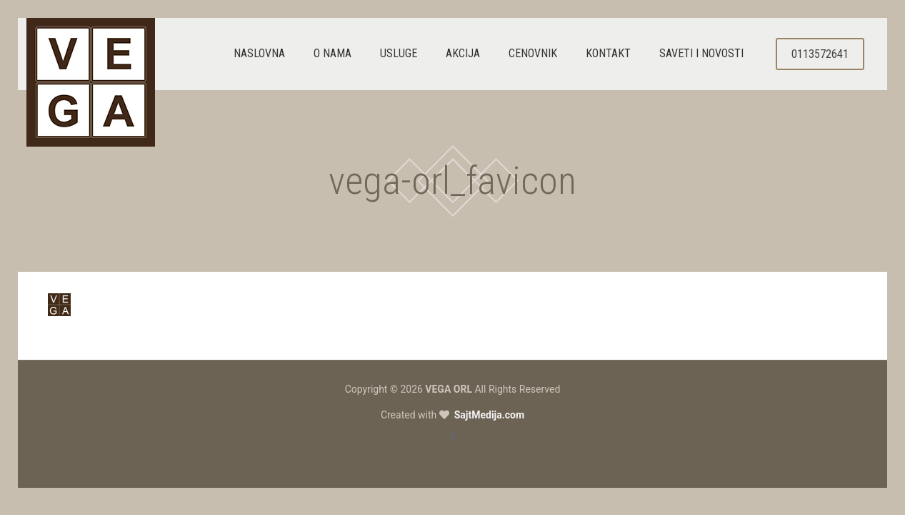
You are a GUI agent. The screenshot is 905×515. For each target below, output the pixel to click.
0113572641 (820, 54)
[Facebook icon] (452, 437)
